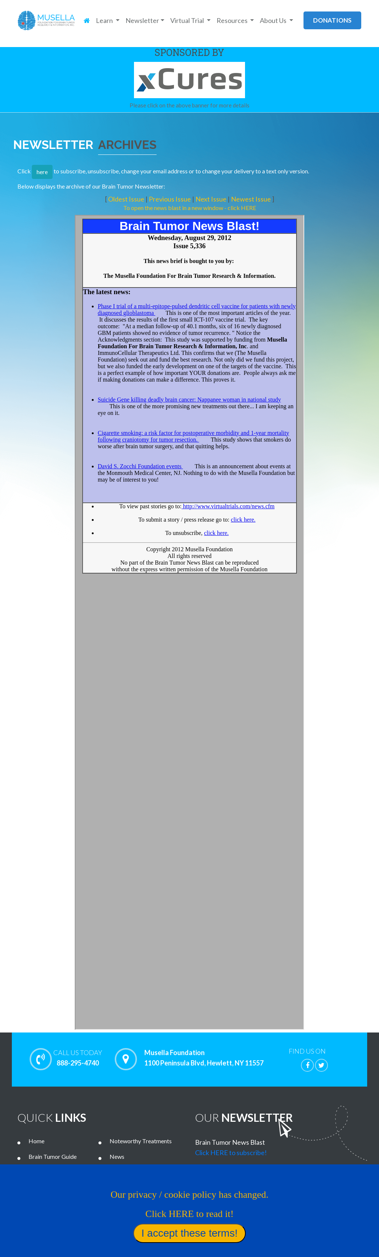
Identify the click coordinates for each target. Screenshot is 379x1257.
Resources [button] (233, 20)
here (42, 171)
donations (332, 20)
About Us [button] (274, 20)
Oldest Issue (126, 199)
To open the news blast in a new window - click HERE (189, 207)
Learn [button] (105, 20)
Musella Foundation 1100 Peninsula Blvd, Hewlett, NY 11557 (204, 1058)
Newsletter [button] (142, 20)
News (117, 1156)
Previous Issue (170, 199)
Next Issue (211, 199)
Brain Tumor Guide (52, 1156)
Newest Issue (251, 199)
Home (36, 1140)
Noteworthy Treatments (141, 1140)
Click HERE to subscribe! (231, 1152)
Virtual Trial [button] (187, 20)
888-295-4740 (77, 1057)
